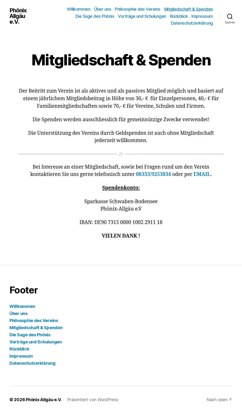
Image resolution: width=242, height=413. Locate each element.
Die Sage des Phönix (94, 16)
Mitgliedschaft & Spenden (188, 9)
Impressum (202, 16)
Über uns (102, 9)
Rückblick (179, 16)
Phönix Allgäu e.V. (18, 16)
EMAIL (202, 174)
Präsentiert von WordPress (92, 399)
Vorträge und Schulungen (142, 16)
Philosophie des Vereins (137, 9)
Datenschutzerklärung (192, 23)
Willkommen (78, 9)
